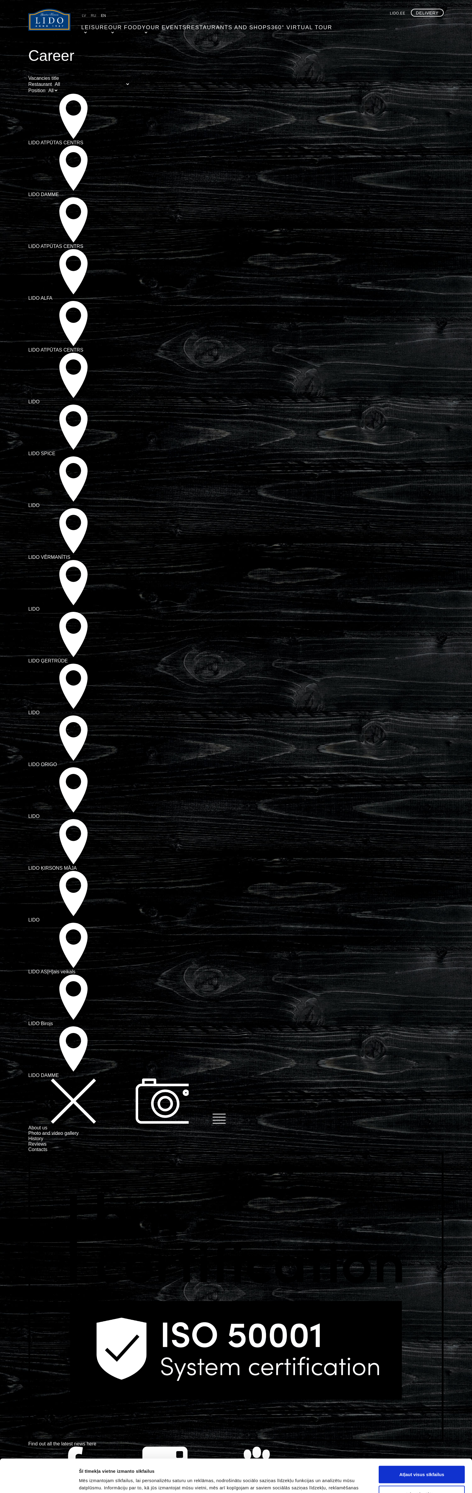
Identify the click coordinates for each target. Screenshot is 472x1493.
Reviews (37, 1144)
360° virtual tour (270, 25)
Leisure (91, 25)
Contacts (37, 1149)
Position (36, 90)
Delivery (427, 13)
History (35, 1138)
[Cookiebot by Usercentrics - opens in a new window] (39, 1481)
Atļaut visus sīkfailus (421, 1441)
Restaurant (40, 84)
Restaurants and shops (210, 25)
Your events (156, 25)
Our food (121, 25)
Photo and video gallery (53, 1133)
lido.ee (397, 13)
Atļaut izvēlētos (421, 1460)
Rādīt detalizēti (328, 1481)
